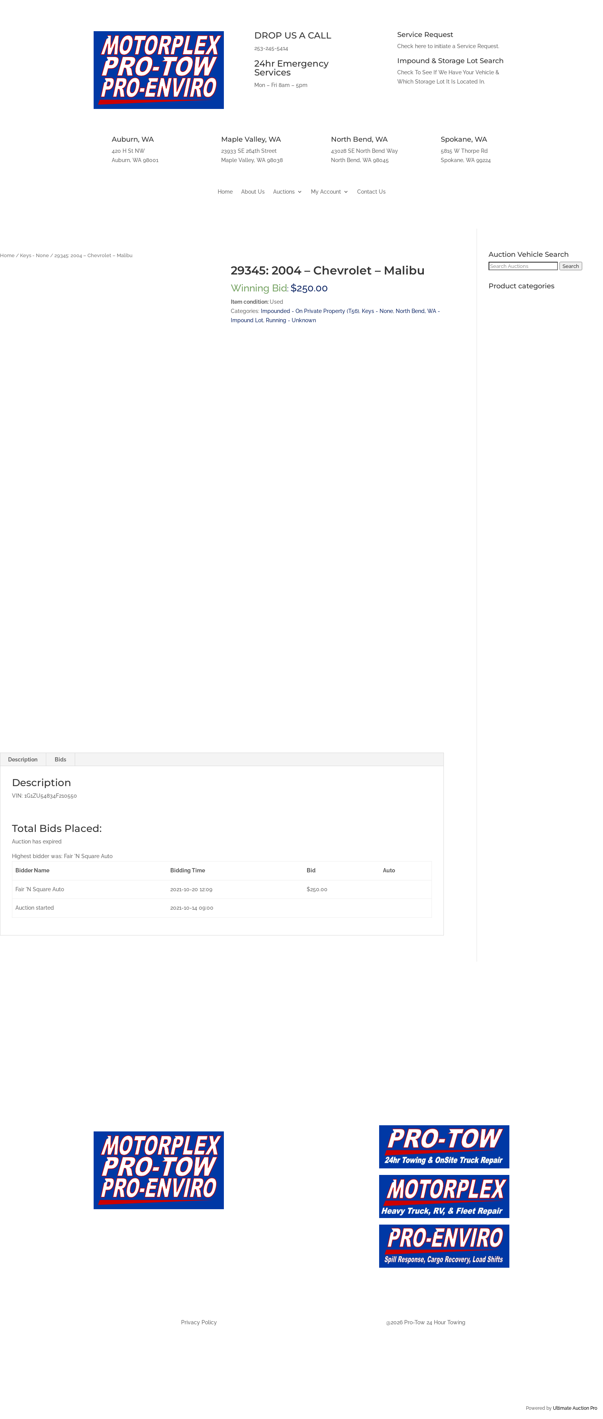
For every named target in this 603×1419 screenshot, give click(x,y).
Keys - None (34, 255)
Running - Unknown (291, 320)
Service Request (425, 34)
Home (225, 192)
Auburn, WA (133, 139)
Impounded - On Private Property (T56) (310, 311)
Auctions (284, 192)
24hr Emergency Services (291, 68)
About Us (253, 192)
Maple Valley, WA (251, 139)
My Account (326, 192)
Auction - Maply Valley (275, 1256)
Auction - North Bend (273, 1273)
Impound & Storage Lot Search (450, 61)
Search (571, 266)
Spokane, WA (464, 139)
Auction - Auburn (266, 1239)
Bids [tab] (60, 759)
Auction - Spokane (268, 1290)
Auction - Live (260, 1205)
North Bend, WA (359, 139)
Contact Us (371, 192)
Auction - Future (264, 1222)
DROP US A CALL (292, 35)
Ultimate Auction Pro (575, 1408)
